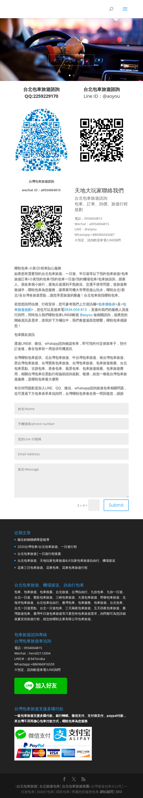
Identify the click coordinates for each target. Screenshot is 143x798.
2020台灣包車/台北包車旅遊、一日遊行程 (47, 546)
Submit (116, 505)
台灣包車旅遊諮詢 (71, 61)
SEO (119, 791)
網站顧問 (106, 791)
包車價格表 (106, 304)
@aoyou (86, 314)
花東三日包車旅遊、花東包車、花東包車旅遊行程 (53, 567)
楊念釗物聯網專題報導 (33, 539)
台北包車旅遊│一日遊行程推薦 (39, 553)
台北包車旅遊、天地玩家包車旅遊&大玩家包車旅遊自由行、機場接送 (66, 560)
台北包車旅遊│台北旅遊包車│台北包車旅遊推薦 (53, 786)
